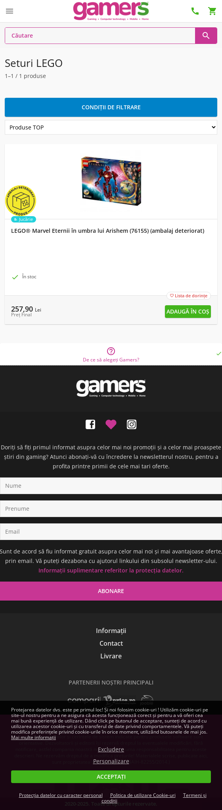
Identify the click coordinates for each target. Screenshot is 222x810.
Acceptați (111, 776)
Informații (111, 630)
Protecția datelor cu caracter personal (61, 795)
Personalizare (111, 761)
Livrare (111, 656)
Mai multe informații (33, 737)
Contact (111, 643)
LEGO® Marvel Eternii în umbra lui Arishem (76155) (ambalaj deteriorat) (107, 230)
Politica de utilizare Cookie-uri (143, 795)
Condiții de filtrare (111, 107)
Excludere (111, 749)
